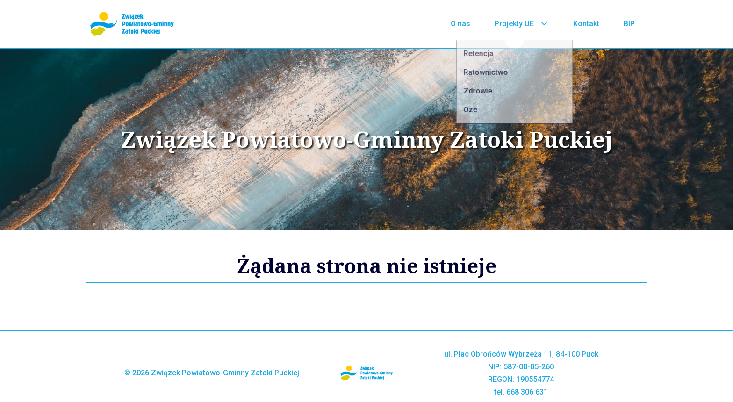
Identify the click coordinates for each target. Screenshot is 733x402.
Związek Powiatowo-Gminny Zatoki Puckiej (367, 139)
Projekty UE (522, 24)
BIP (629, 23)
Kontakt (586, 23)
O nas (460, 23)
